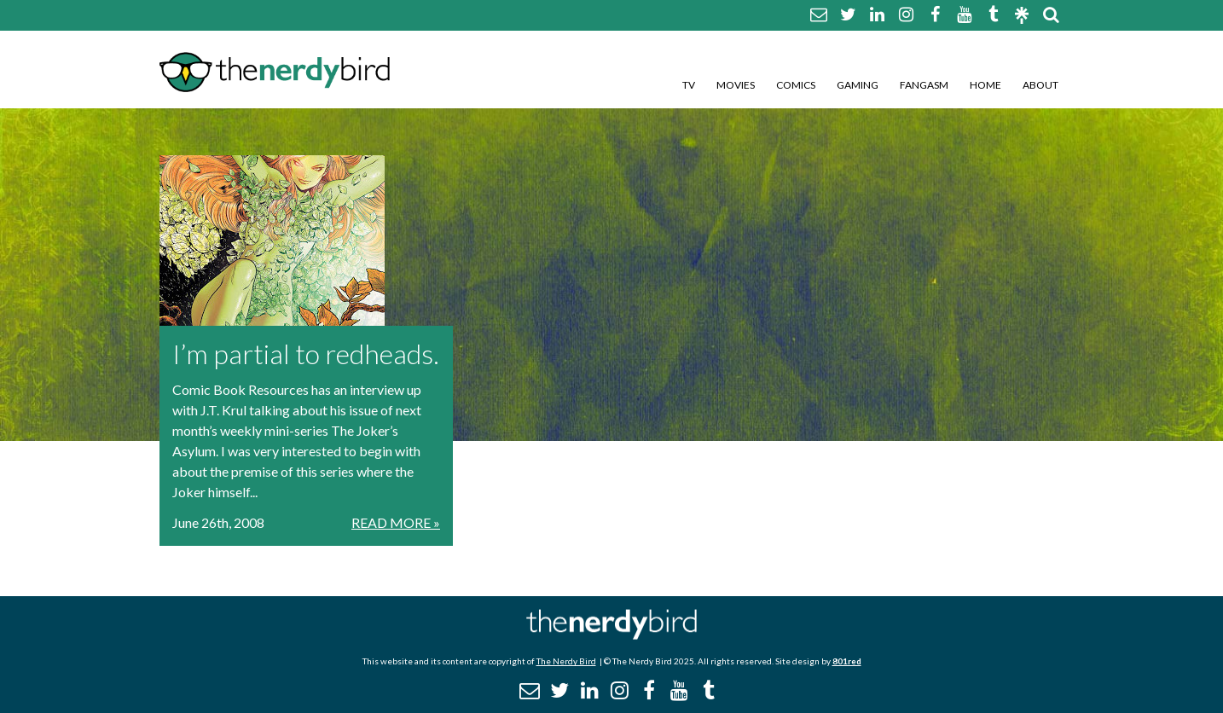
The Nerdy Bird (566, 661)
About (1040, 84)
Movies (735, 84)
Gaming (857, 84)
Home (985, 84)
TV (688, 84)
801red (846, 661)
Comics (795, 84)
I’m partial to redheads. (305, 353)
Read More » (395, 522)
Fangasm (924, 84)
